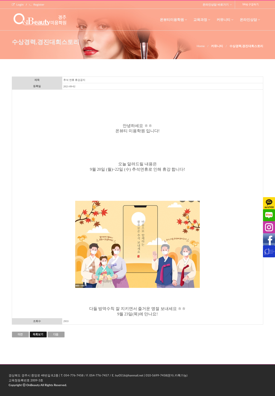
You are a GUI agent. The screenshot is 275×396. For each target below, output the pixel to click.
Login (18, 4)
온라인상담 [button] (250, 19)
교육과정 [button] (201, 19)
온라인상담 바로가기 (217, 4)
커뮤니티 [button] (225, 19)
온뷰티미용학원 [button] (173, 19)
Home (201, 46)
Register (36, 4)
